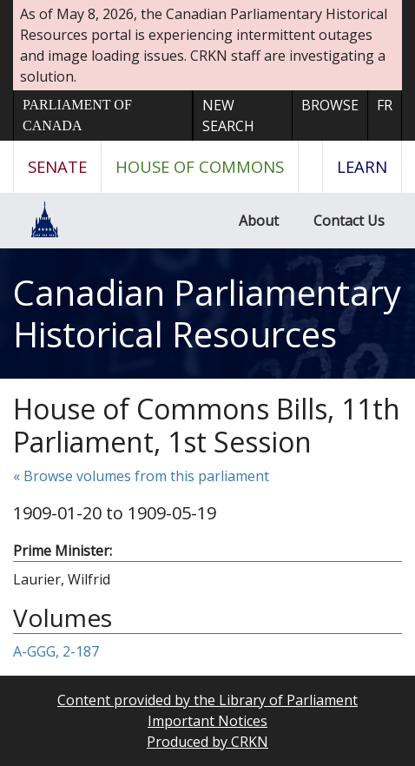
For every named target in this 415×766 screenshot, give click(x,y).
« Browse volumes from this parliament (141, 475)
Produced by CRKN (207, 741)
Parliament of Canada (77, 115)
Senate (57, 166)
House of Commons (199, 166)
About (259, 220)
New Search (228, 115)
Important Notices (207, 720)
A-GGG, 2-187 (56, 651)
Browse (330, 105)
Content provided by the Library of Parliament (207, 700)
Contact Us (349, 220)
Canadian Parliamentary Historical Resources (207, 313)
